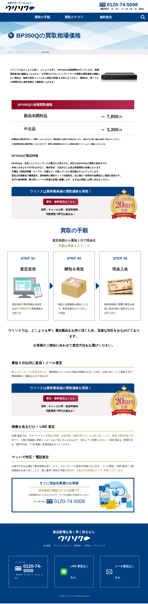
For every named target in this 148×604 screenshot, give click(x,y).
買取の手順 (42, 17)
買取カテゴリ (74, 17)
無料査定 (106, 17)
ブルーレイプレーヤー (31, 52)
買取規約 (78, 546)
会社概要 (46, 546)
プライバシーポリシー (62, 546)
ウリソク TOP (14, 52)
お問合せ (87, 546)
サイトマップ (99, 546)
